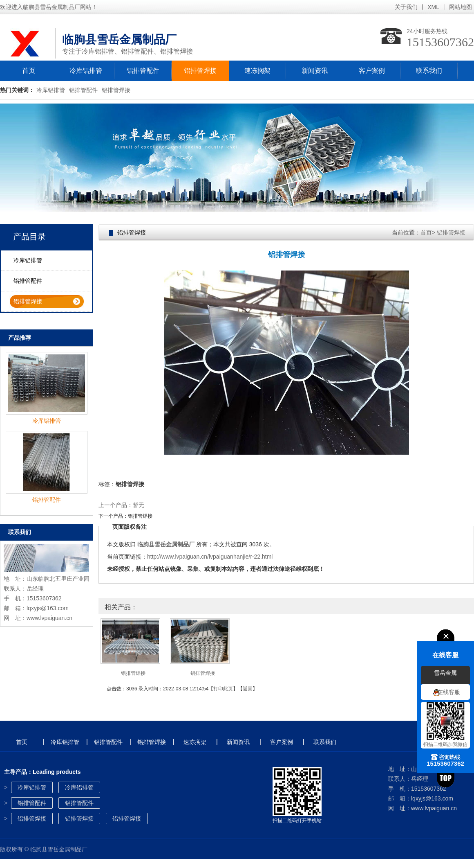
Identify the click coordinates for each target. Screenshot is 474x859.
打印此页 (223, 689)
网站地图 (460, 7)
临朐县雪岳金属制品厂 (166, 544)
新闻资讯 (315, 70)
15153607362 (440, 42)
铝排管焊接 (200, 70)
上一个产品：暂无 (121, 505)
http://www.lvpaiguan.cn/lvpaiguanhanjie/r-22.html (210, 556)
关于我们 (406, 7)
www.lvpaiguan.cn (49, 618)
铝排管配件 (143, 70)
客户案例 (372, 70)
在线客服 (448, 692)
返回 (248, 689)
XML (433, 7)
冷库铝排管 (85, 70)
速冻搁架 (257, 70)
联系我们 (429, 70)
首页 (28, 70)
